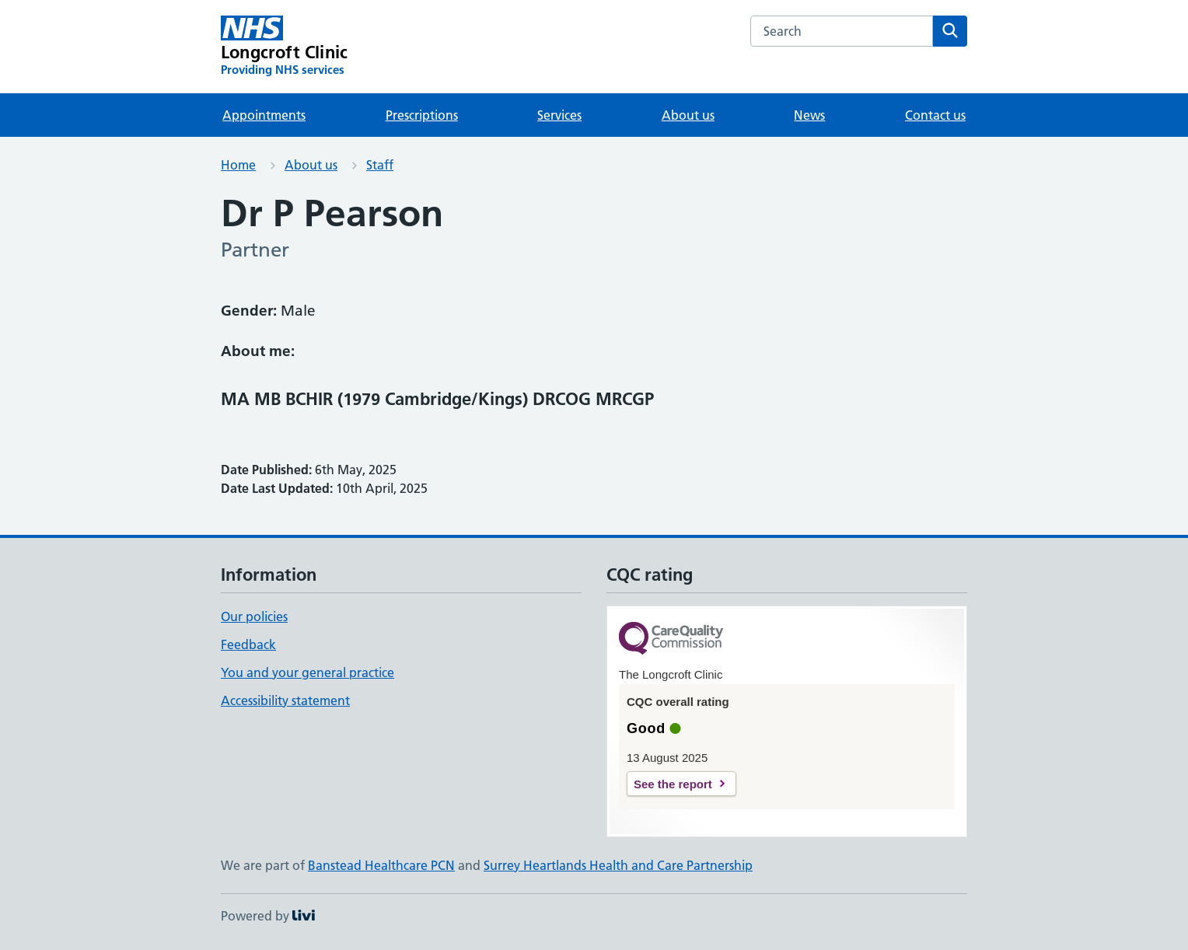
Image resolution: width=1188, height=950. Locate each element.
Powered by (268, 916)
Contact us (935, 115)
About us (688, 115)
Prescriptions (422, 115)
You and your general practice (307, 672)
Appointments (264, 115)
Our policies (254, 616)
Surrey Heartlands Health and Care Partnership (618, 865)
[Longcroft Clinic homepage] (284, 47)
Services (559, 115)
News (809, 115)
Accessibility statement (285, 700)
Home (238, 165)
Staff (379, 165)
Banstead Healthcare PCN (381, 865)
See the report (673, 784)
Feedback (248, 644)
